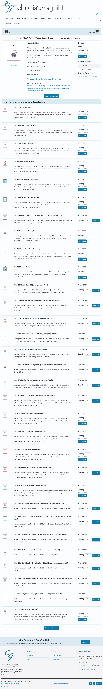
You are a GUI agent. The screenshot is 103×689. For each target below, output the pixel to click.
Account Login (57, 656)
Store (54, 651)
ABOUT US (9, 18)
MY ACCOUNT (74, 18)
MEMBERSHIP (47, 18)
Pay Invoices (98, 14)
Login (91, 14)
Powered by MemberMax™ (10, 684)
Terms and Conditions (60, 684)
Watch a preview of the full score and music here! (44, 79)
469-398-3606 (82, 663)
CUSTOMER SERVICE (12, 24)
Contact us (85, 642)
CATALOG (33, 18)
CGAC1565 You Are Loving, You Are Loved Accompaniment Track (49, 86)
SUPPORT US (60, 18)
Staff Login (4, 686)
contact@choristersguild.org (88, 669)
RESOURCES (21, 18)
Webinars (56, 660)
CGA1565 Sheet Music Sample (88, 77)
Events (29, 660)
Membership (31, 651)
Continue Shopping (51, 96)
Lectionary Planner (59, 664)
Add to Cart (82, 57)
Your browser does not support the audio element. (89, 66)
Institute (30, 656)
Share (14, 66)
